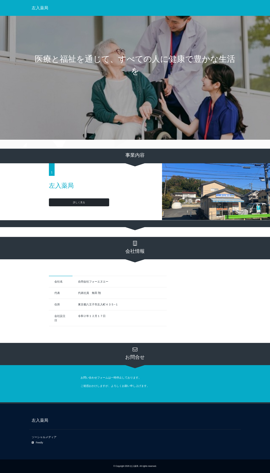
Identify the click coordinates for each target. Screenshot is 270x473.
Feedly (37, 442)
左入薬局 (40, 8)
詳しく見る (63, 202)
